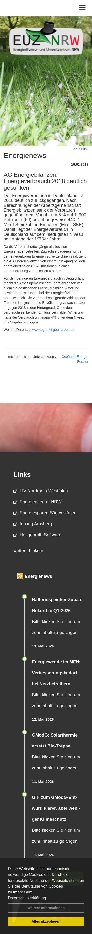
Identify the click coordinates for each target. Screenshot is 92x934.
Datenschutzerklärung (27, 898)
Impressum (22, 892)
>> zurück (80, 149)
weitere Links (28, 550)
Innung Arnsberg (32, 523)
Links (22, 474)
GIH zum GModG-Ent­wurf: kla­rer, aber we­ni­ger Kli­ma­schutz (56, 808)
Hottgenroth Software (37, 534)
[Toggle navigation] (82, 8)
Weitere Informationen (46, 908)
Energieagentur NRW (37, 501)
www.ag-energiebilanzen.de (53, 330)
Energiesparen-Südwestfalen (44, 512)
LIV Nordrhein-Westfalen (40, 490)
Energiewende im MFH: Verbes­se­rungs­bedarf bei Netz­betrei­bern (56, 672)
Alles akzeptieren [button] (46, 921)
